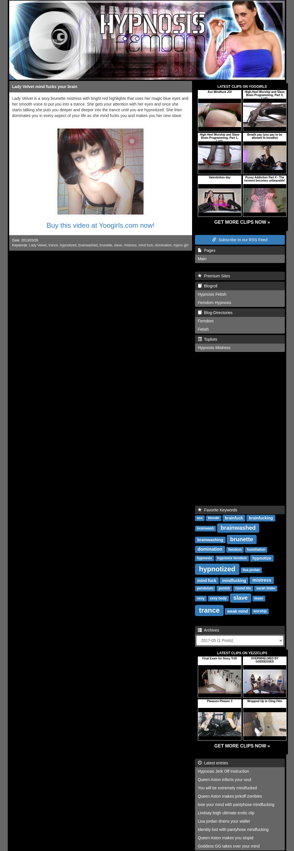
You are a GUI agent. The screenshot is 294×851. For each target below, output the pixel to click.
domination (163, 245)
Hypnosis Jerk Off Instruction (223, 771)
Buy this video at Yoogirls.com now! (100, 225)
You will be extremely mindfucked (227, 788)
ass (200, 518)
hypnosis (204, 558)
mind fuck (145, 245)
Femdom (206, 321)
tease (258, 599)
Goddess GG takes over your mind (229, 846)
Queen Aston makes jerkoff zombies (230, 796)
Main (202, 258)
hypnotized (68, 245)
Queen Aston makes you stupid (226, 838)
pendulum (205, 589)
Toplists (207, 339)
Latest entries (213, 763)
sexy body (218, 599)
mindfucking (234, 580)
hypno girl (181, 245)
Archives (208, 630)
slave (118, 245)
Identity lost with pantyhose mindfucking (233, 829)
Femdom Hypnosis (214, 302)
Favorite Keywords (217, 510)
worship (260, 611)
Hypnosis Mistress (214, 347)
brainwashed (88, 245)
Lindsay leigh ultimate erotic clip (226, 813)
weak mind (237, 611)
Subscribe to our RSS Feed (239, 239)
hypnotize (261, 558)
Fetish (203, 329)
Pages (206, 250)
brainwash (205, 529)
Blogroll (207, 286)
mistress (130, 245)
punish (224, 589)
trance (53, 245)
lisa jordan (251, 570)
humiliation (256, 550)
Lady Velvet (38, 245)
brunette (106, 245)
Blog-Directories (215, 312)
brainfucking (261, 518)
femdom (235, 550)
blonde (213, 518)
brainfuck (234, 518)
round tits (243, 589)
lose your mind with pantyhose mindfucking (236, 804)
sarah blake (265, 589)
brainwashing (210, 540)
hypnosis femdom (232, 558)
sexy (201, 599)
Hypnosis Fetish (212, 294)
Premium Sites (214, 276)
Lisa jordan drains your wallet (224, 821)
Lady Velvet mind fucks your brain (44, 86)
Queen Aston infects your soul (224, 779)
